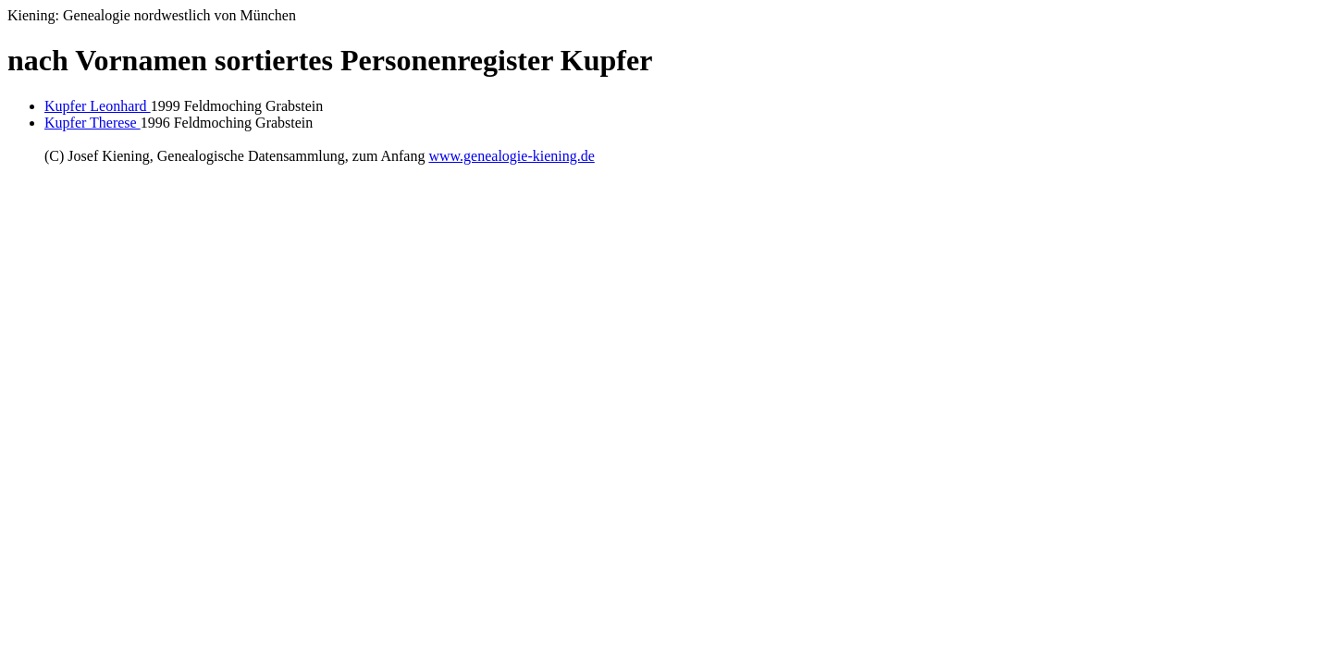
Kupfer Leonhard (97, 106)
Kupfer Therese (92, 122)
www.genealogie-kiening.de (511, 156)
